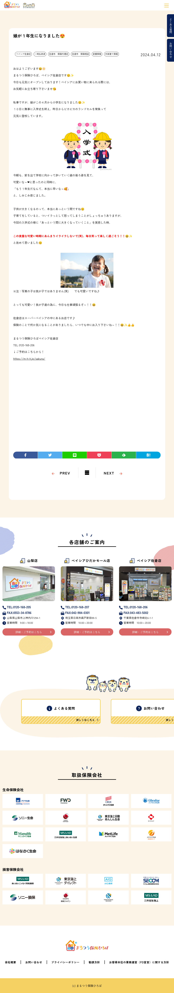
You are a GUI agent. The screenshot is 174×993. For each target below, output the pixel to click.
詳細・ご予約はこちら (28, 632)
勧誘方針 (94, 962)
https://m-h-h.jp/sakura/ (29, 358)
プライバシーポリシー (65, 962)
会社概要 (10, 962)
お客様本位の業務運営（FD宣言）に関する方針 (139, 962)
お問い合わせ (171, 50)
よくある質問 (171, 26)
